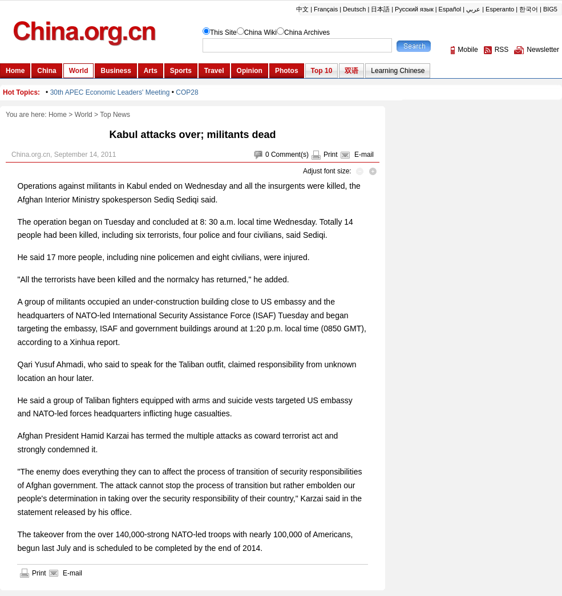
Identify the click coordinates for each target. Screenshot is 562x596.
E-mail (364, 155)
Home (57, 115)
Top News (115, 115)
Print (331, 155)
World (83, 115)
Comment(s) (290, 155)
